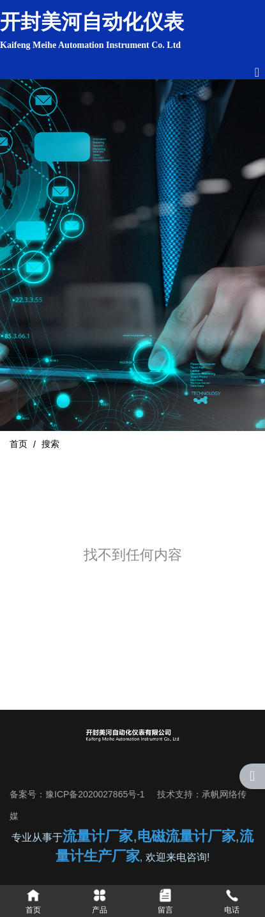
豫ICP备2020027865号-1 (95, 794)
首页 (20, 444)
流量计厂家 (98, 836)
